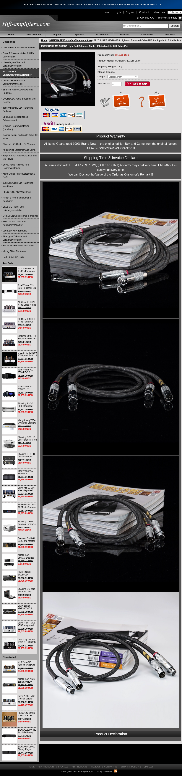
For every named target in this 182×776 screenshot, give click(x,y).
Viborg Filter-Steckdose (14, 251)
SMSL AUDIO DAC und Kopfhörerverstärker (14, 223)
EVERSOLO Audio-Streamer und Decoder (19, 100)
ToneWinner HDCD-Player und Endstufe (18, 109)
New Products (34, 34)
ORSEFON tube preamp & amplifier (20, 216)
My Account (159, 12)
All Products (102, 34)
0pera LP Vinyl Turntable (15, 230)
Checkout (144, 12)
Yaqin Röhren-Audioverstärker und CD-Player (20, 157)
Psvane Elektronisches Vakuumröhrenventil (14, 82)
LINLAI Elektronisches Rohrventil (19, 47)
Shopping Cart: (147, 17)
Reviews (124, 34)
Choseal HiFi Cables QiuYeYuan (19, 144)
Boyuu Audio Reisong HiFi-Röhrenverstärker (16, 166)
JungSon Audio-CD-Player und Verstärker (18, 185)
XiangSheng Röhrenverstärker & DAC (19, 175)
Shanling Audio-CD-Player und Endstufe (18, 91)
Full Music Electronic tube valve (18, 245)
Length (101, 76)
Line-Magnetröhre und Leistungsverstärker (14, 64)
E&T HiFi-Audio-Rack (13, 257)
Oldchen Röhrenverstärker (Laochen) (16, 128)
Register (130, 12)
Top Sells (170, 34)
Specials (79, 34)
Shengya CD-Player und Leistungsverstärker (15, 238)
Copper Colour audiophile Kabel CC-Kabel (21, 137)
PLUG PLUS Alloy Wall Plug (17, 192)
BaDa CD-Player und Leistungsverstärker (13, 208)
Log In (118, 12)
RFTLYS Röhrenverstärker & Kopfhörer (17, 199)
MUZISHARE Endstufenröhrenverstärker (17, 73)
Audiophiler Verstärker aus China (19, 150)
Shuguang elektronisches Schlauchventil (15, 119)
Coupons (56, 34)
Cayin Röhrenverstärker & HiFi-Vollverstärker (18, 55)
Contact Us (147, 34)
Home (107, 12)
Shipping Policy (130, 767)
